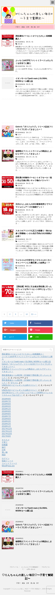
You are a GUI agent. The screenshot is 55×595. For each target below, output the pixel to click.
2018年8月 (6, 414)
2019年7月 (6, 401)
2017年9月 (6, 436)
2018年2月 (6, 424)
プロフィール (14, 567)
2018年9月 (6, 411)
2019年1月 (6, 409)
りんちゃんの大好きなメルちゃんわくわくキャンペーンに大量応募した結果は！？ (34, 261)
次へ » (33, 314)
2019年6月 (6, 404)
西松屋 (20, 44)
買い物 (31, 42)
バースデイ (21, 294)
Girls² (19, 135)
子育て (5, 442)
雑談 (4, 455)
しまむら (21, 159)
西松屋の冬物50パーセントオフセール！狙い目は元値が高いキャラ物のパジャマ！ (34, 179)
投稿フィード (7, 461)
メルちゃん (21, 268)
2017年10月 (7, 434)
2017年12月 (7, 429)
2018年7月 (6, 416)
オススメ (5, 440)
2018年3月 (6, 421)
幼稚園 (5, 445)
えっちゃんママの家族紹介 (30, 567)
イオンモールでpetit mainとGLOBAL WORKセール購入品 (31, 79)
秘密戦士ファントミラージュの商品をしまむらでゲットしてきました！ (34, 152)
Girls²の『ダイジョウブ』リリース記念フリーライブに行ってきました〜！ (34, 128)
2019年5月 (6, 406)
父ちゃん (14, 383)
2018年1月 (6, 426)
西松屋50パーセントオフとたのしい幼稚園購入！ (23, 354)
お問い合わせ (31, 569)
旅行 (4, 447)
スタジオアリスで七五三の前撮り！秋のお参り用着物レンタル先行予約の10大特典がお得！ (34, 233)
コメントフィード (9, 463)
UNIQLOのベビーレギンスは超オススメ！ (20, 385)
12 (27, 314)
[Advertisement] (27, 110)
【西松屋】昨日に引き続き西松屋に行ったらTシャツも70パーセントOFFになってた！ (34, 288)
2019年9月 (6, 399)
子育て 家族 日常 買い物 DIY (27, 583)
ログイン (5, 458)
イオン (20, 86)
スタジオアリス (23, 241)
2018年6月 (6, 419)
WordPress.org (8, 466)
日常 (30, 66)
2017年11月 (7, 431)
